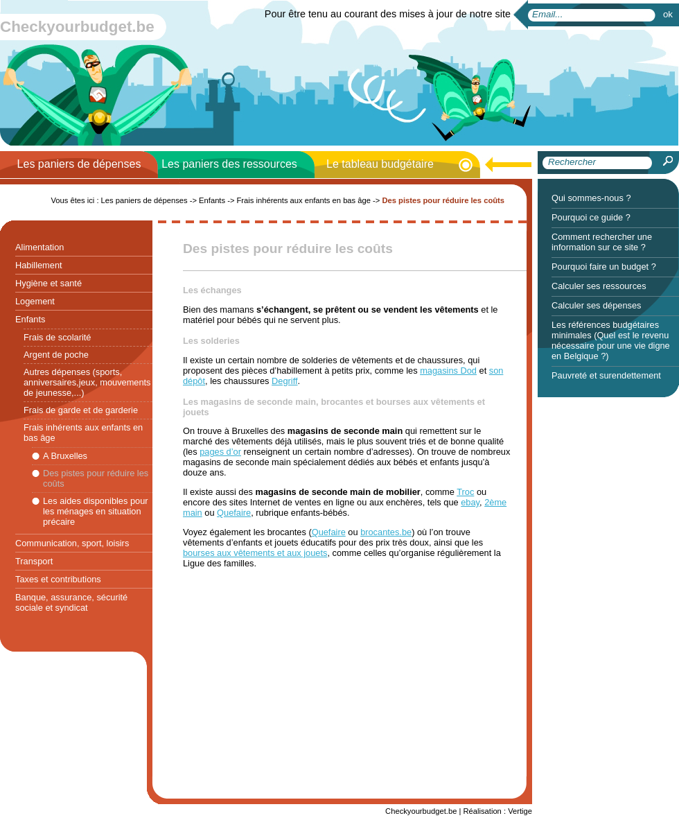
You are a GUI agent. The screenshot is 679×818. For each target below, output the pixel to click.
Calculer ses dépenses (596, 305)
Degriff (284, 381)
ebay (470, 502)
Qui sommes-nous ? (591, 198)
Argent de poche (56, 354)
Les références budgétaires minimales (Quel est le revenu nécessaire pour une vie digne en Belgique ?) (611, 340)
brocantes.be (386, 532)
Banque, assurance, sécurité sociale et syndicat (71, 602)
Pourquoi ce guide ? (591, 217)
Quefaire (234, 512)
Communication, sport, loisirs (72, 543)
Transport (34, 561)
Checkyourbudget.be (77, 26)
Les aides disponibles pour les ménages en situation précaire (95, 511)
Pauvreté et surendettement (606, 375)
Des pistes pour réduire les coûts (95, 478)
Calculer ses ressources (599, 286)
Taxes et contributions (58, 579)
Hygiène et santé (48, 283)
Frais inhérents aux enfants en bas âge (83, 432)
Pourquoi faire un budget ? (604, 266)
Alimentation (39, 247)
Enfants (30, 319)
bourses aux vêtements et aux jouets (255, 553)
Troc (465, 492)
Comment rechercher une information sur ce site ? (602, 242)
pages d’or (220, 451)
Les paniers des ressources (229, 164)
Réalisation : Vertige (497, 811)
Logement (35, 301)
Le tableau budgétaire (380, 164)
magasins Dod (448, 370)
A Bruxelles (65, 456)
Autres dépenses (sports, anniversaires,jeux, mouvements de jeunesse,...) (87, 382)
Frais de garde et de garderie (81, 410)
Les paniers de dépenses (79, 164)
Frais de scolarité (57, 337)
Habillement (38, 265)
